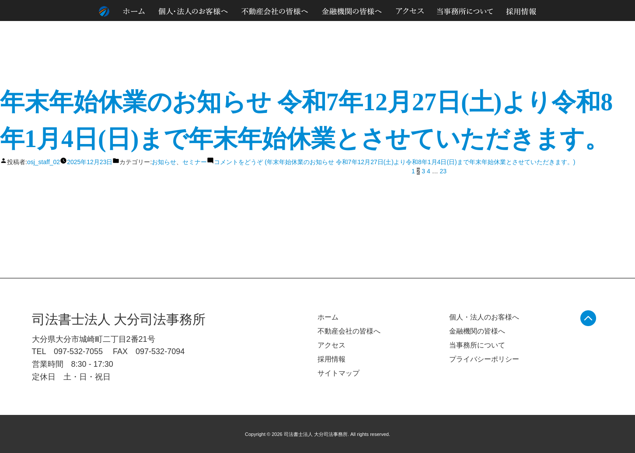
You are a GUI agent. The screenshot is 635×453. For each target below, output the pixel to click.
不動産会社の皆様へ (349, 331)
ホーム (328, 317)
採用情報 (331, 359)
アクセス (331, 345)
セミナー (194, 161)
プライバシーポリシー (484, 359)
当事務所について (477, 345)
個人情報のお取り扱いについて (537, 30)
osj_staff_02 (43, 161)
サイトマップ (597, 30)
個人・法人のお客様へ (484, 317)
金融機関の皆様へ (477, 331)
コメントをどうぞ (394, 161)
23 (443, 171)
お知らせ (164, 161)
